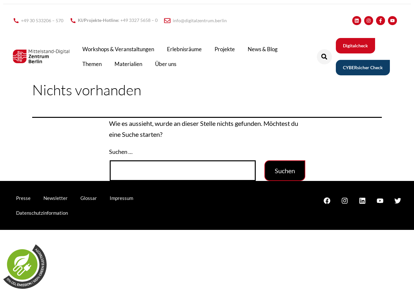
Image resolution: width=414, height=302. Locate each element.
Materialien (128, 64)
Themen (92, 64)
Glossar (88, 198)
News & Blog (263, 49)
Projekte (225, 49)
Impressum (121, 198)
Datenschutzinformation (42, 213)
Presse (23, 198)
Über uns (165, 64)
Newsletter (55, 198)
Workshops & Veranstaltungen (118, 49)
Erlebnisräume (184, 49)
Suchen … (121, 151)
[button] (324, 56)
